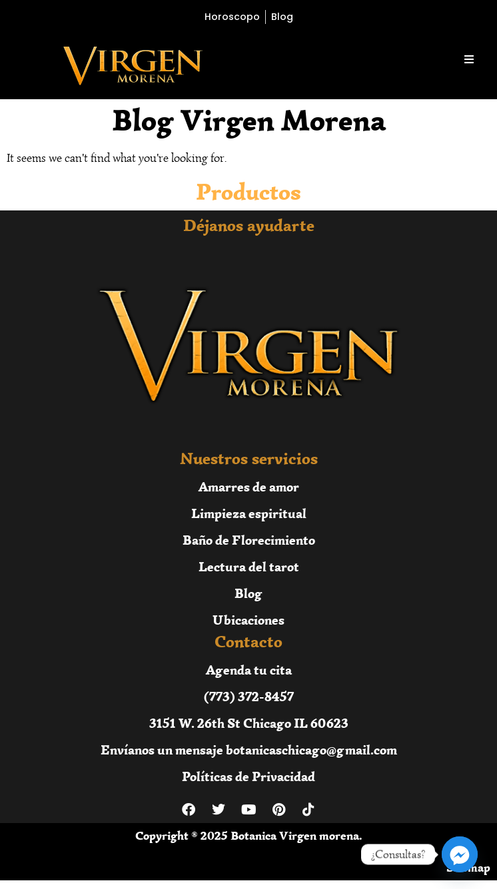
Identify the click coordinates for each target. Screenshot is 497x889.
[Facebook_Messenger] (460, 854)
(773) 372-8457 (249, 696)
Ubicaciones (248, 620)
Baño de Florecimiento (249, 540)
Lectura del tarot (249, 566)
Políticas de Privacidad (248, 776)
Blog (248, 593)
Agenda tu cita (249, 670)
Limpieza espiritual (248, 513)
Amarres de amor (249, 486)
